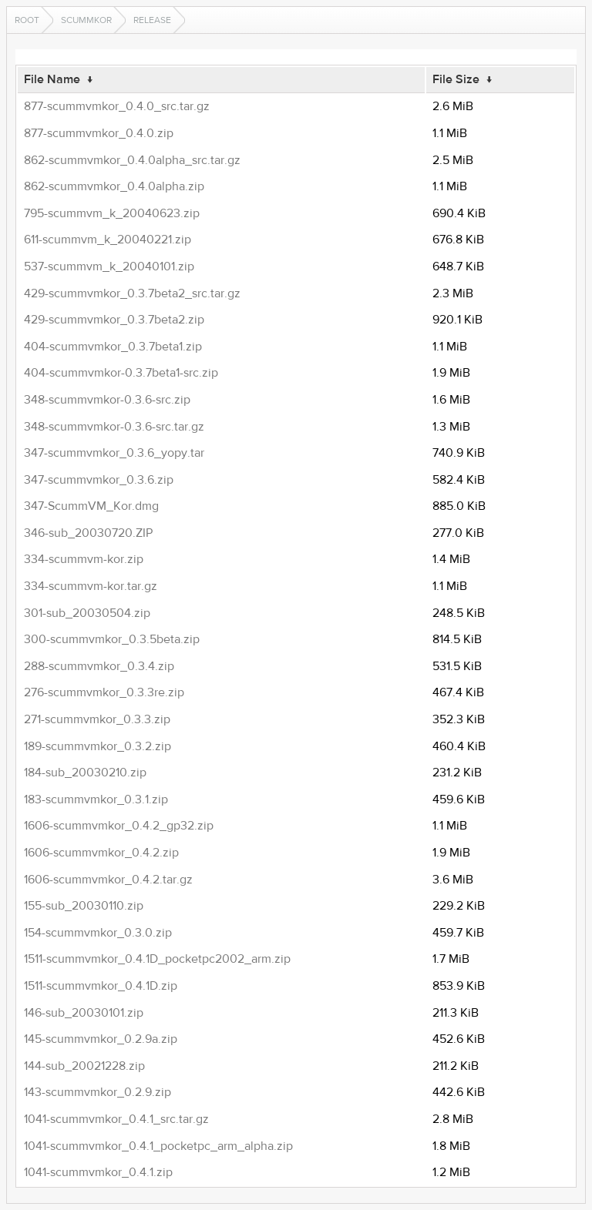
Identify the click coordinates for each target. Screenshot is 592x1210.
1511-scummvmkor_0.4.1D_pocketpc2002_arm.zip (157, 959)
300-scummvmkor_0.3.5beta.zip (112, 639)
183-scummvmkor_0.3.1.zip (96, 799)
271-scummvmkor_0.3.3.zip (97, 719)
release (152, 20)
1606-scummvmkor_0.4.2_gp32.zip (119, 825)
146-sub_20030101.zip (83, 1013)
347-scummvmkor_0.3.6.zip (98, 480)
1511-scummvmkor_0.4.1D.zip (100, 986)
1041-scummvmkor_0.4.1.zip (98, 1172)
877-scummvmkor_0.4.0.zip (98, 133)
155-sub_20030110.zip (83, 905)
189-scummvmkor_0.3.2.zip (97, 746)
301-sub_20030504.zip (87, 613)
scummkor (86, 20)
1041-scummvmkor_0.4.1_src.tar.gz (116, 1119)
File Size (455, 79)
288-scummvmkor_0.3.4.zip (99, 666)
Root (27, 20)
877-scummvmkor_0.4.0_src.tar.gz (117, 106)
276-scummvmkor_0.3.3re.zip (104, 692)
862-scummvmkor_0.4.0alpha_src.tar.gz (132, 160)
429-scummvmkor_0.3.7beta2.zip (114, 319)
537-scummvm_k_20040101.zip (109, 266)
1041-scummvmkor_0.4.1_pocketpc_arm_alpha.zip (158, 1146)
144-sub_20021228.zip (84, 1066)
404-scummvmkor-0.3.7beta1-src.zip (121, 372)
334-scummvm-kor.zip (83, 559)
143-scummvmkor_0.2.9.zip (97, 1092)
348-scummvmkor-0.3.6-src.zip (107, 399)
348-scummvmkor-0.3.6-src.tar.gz (114, 426)
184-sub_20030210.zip (85, 772)
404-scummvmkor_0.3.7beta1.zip (113, 346)
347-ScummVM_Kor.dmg (91, 506)
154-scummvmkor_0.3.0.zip (98, 932)
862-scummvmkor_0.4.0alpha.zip (114, 186)
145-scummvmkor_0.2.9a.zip (100, 1039)
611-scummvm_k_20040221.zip (107, 239)
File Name (52, 79)
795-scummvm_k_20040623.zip (112, 213)
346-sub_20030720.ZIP (88, 533)
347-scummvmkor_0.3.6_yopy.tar (114, 453)
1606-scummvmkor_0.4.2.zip (101, 852)
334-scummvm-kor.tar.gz (90, 586)
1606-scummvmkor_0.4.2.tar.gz (108, 879)
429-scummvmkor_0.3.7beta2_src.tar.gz (132, 293)
